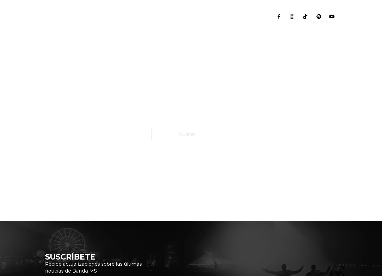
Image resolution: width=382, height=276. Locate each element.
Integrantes (333, 136)
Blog (333, 169)
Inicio (333, 38)
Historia (333, 98)
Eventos (333, 66)
